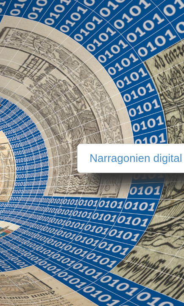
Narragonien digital (135, 158)
